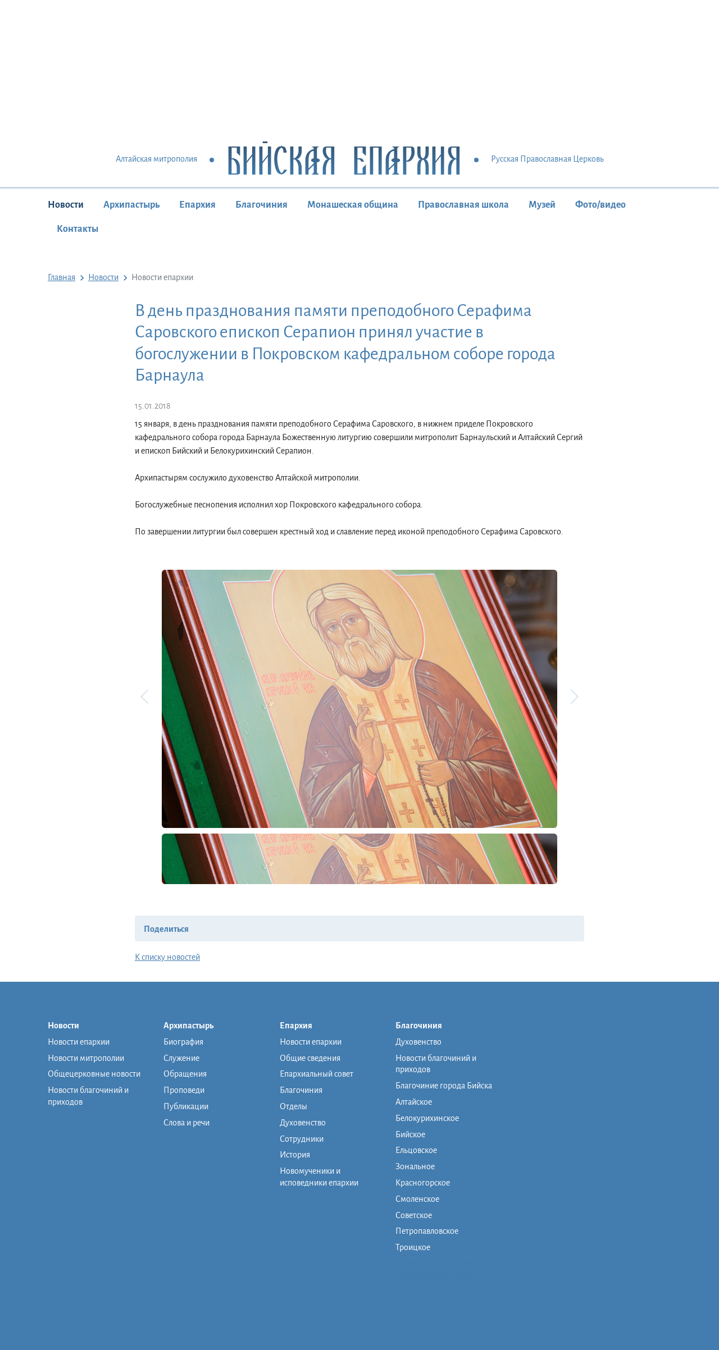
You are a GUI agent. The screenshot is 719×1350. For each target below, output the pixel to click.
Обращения (185, 1073)
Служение (181, 1058)
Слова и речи (186, 1122)
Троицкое (412, 1247)
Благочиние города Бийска (443, 1085)
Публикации (185, 1106)
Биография (183, 1041)
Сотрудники (302, 1138)
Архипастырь (131, 205)
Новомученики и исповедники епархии (319, 1176)
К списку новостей (167, 957)
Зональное (415, 1166)
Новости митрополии (86, 1058)
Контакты (77, 229)
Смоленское (417, 1199)
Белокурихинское (427, 1118)
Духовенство (303, 1122)
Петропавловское (426, 1231)
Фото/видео (600, 205)
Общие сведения (310, 1058)
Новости (66, 205)
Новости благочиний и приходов (88, 1096)
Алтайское (413, 1101)
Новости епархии (79, 1041)
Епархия (197, 205)
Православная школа (463, 205)
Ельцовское (416, 1150)
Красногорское (422, 1182)
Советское (413, 1215)
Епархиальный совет (316, 1073)
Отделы (293, 1106)
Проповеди (183, 1090)
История (295, 1154)
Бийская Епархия (344, 159)
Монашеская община (352, 205)
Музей (542, 205)
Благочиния (261, 205)
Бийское (410, 1134)
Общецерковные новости (94, 1073)
